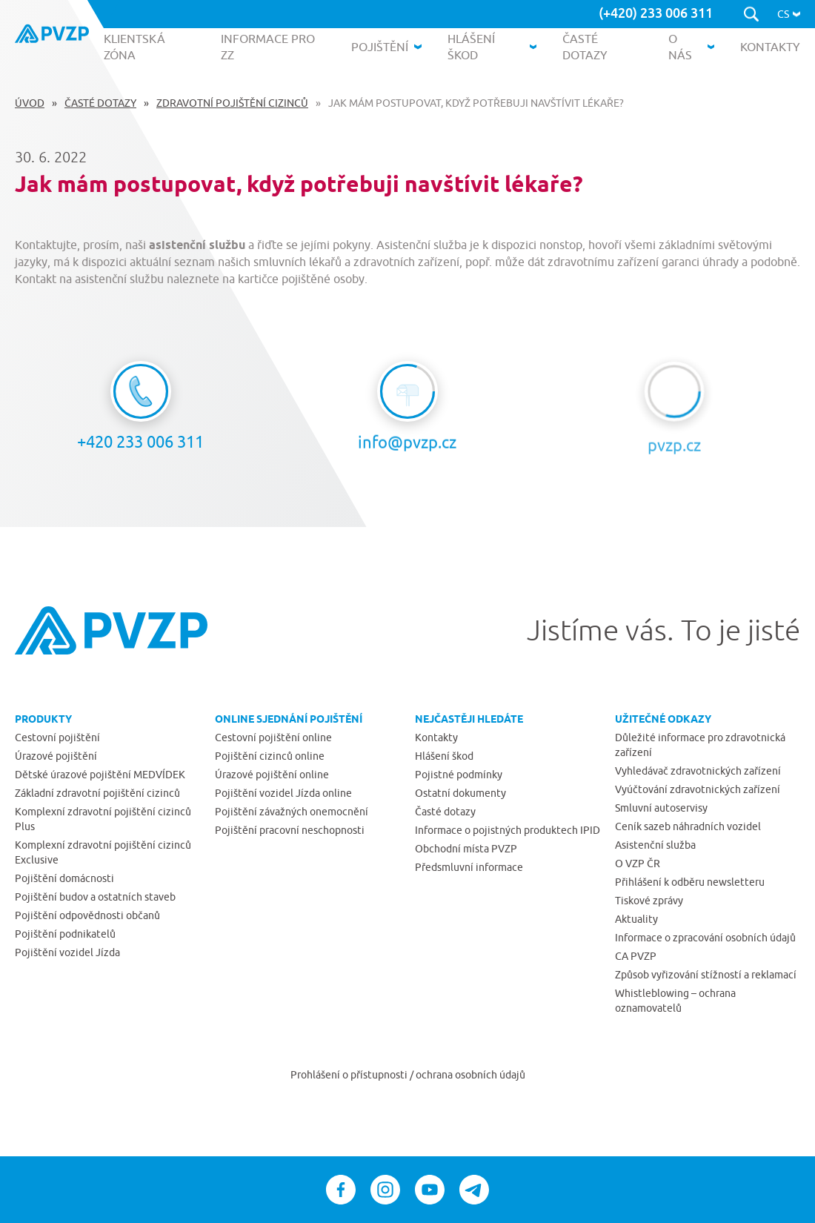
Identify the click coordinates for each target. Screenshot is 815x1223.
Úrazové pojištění (56, 756)
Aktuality (636, 919)
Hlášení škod (444, 756)
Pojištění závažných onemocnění (291, 812)
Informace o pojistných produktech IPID (507, 830)
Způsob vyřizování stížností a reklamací (705, 975)
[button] (788, 14)
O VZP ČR (637, 863)
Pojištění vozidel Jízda (67, 952)
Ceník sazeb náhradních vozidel (688, 826)
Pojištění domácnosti (64, 878)
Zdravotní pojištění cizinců (232, 103)
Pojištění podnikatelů (65, 934)
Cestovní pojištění (57, 737)
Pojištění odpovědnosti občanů (87, 915)
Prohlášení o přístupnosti (350, 1075)
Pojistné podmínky (458, 774)
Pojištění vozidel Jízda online (283, 793)
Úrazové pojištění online (272, 774)
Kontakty (436, 737)
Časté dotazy (100, 103)
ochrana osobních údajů (470, 1075)
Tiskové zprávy (649, 901)
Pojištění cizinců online (270, 756)
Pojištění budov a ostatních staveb (95, 897)
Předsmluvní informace (469, 867)
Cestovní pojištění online (273, 737)
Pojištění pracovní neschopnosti (290, 830)
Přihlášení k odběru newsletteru (690, 882)
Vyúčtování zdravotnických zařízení (697, 789)
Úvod (29, 103)
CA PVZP (635, 956)
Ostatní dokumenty (460, 793)
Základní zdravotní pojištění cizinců (97, 793)
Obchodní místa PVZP (466, 849)
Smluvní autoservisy (661, 808)
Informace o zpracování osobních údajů (705, 938)
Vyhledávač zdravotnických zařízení (698, 771)
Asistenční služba (655, 845)
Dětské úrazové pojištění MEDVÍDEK (100, 774)
